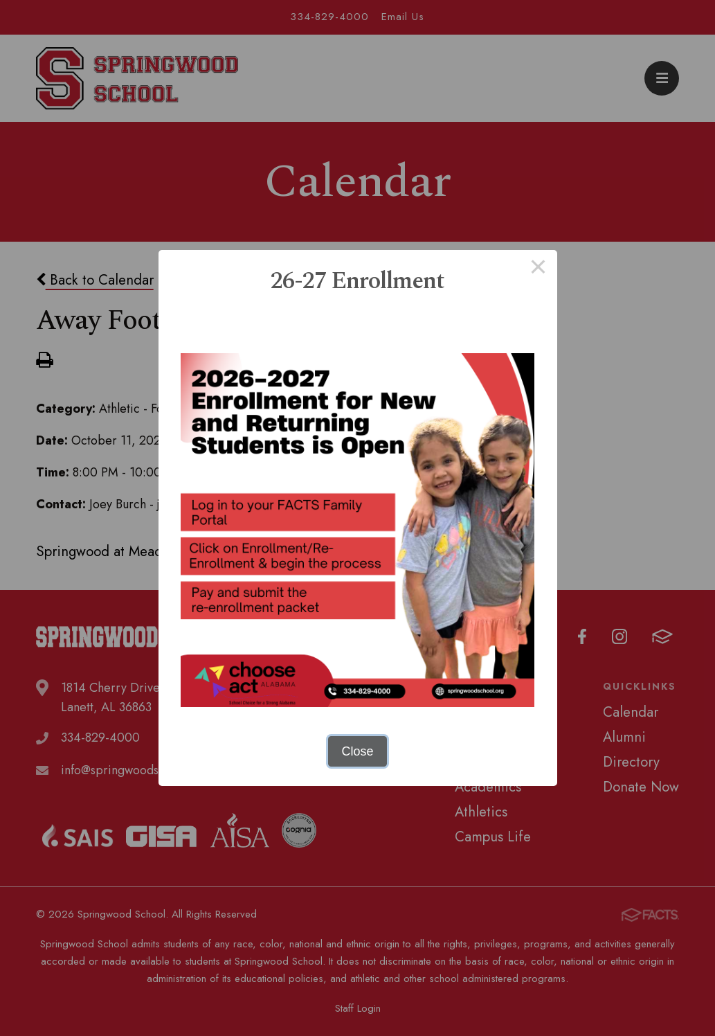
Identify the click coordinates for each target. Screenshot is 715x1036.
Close (357, 751)
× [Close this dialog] (538, 268)
